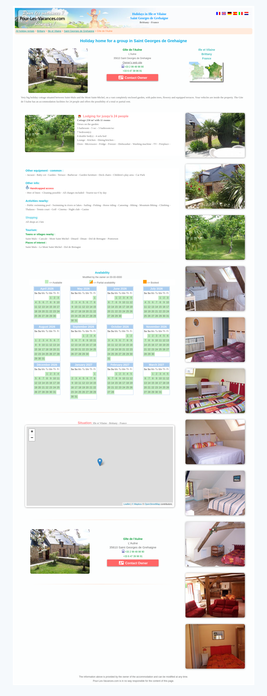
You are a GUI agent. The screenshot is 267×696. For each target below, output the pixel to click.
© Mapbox (137, 504)
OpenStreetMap (152, 504)
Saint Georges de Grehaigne (79, 31)
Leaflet (127, 504)
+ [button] (32, 432)
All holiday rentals (25, 31)
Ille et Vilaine (54, 31)
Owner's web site (132, 62)
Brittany (41, 31)
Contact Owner (133, 77)
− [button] (32, 438)
